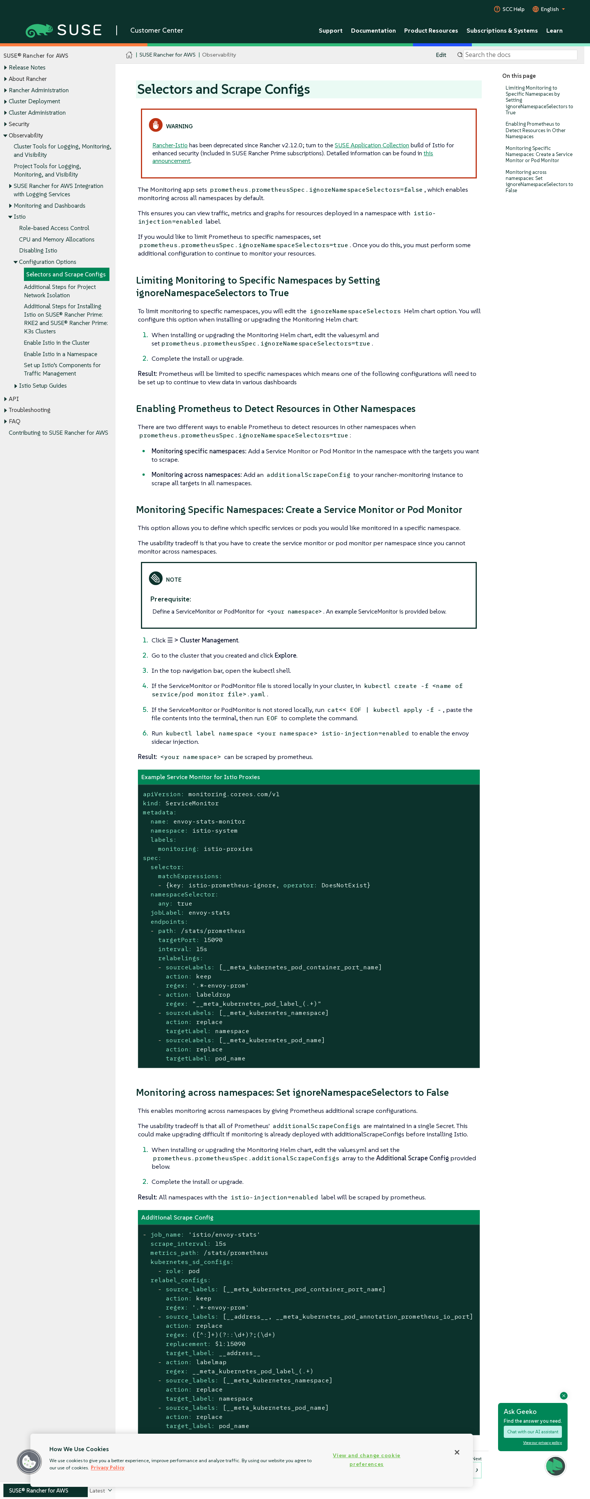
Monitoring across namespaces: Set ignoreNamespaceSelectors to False (539, 181)
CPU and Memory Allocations (57, 239)
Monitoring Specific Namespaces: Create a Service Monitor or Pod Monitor (539, 154)
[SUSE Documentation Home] (129, 55)
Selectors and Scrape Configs (66, 274)
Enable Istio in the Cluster (57, 342)
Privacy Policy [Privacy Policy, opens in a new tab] (108, 1467)
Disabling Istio (38, 250)
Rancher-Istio (170, 145)
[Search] (520, 55)
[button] (29, 1462)
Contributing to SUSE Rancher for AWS (58, 432)
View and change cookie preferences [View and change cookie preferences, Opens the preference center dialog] (366, 1459)
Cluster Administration (37, 112)
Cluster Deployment (34, 101)
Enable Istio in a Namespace (60, 354)
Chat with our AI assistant (532, 1431)
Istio (20, 217)
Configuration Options (47, 262)
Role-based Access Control (54, 228)
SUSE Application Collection (372, 145)
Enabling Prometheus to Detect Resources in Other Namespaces (536, 130)
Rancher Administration (39, 90)
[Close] (457, 1452)
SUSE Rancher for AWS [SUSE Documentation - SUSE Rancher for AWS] (167, 54)
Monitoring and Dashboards (49, 205)
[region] (251, 1460)
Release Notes (27, 67)
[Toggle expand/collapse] (5, 68)
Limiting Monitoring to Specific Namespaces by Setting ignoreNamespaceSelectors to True (539, 100)
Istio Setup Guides (43, 386)
